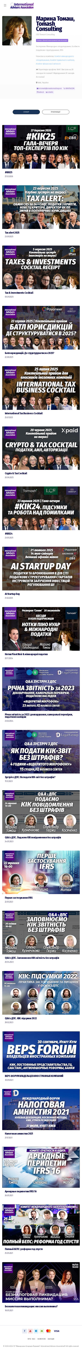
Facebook (40, 92)
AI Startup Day (12, 594)
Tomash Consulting (49, 26)
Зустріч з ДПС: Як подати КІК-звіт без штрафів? (30, 777)
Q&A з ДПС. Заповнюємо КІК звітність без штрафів (32, 958)
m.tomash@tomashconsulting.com (49, 88)
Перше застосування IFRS (19, 897)
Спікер (26, 112)
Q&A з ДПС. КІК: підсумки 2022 (21, 1018)
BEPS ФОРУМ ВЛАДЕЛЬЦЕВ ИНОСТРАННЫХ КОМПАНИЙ (34, 1076)
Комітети (42, 1339)
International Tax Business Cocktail (24, 413)
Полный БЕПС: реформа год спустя (24, 1249)
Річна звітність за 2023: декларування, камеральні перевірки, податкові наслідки (39, 715)
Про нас (31, 1339)
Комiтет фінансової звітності (48, 64)
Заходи (51, 1339)
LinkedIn (49, 92)
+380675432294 (69, 88)
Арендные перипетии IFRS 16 (21, 1191)
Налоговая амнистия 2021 (19, 1133)
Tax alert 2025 (12, 232)
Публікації (55, 112)
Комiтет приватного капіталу (62, 60)
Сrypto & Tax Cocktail (16, 473)
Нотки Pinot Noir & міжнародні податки (26, 654)
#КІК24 (9, 533)
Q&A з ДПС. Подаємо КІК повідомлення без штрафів (33, 837)
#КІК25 (8, 172)
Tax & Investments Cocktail (19, 292)
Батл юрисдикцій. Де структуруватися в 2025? (29, 353)
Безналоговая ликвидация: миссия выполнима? (31, 1306)
